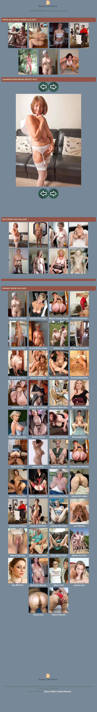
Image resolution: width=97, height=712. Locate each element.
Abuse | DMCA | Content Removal (57, 709)
